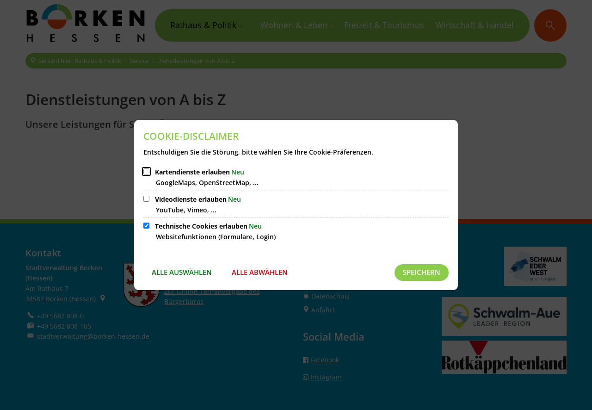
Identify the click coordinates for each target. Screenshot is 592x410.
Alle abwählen (260, 272)
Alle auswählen (182, 272)
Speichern (421, 272)
